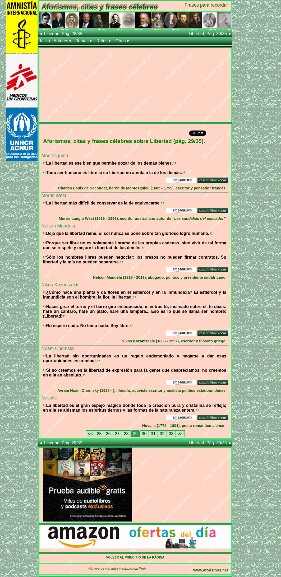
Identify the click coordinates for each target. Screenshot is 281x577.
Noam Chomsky (58, 348)
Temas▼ (84, 41)
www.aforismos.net (210, 570)
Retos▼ (104, 41)
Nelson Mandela (58, 226)
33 (171, 433)
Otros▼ (122, 41)
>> (180, 433)
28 (126, 433)
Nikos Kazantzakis (61, 284)
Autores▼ (63, 41)
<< (90, 433)
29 (135, 433)
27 (117, 433)
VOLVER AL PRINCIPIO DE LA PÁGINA (135, 557)
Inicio (45, 41)
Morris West (54, 195)
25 (99, 433)
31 (153, 433)
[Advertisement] (135, 85)
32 (162, 433)
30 (144, 433)
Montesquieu (55, 155)
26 (108, 433)
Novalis (49, 398)
